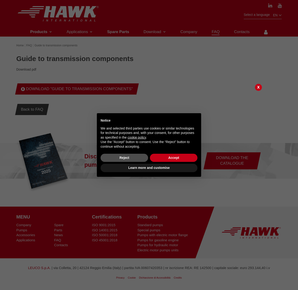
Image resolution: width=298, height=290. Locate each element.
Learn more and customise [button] (149, 168)
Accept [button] (173, 158)
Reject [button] (124, 158)
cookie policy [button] (137, 137)
